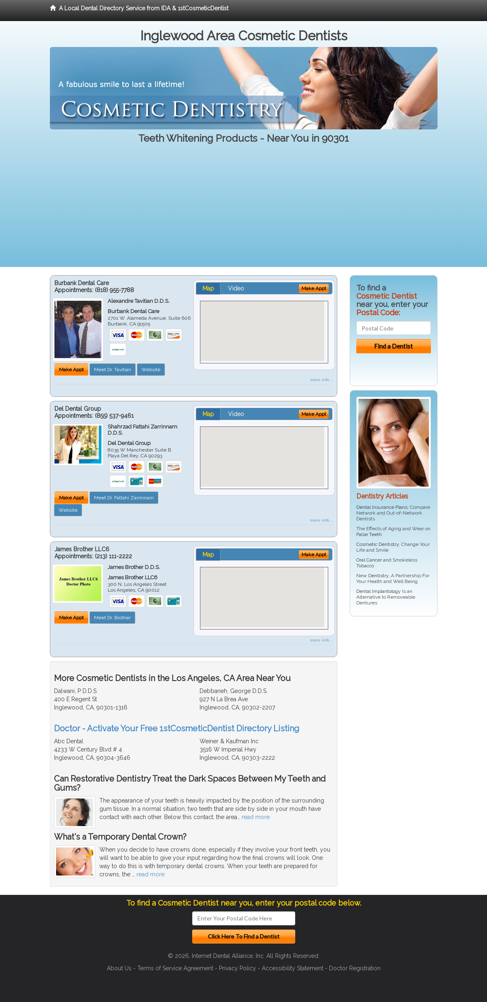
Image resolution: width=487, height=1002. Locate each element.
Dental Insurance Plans (381, 507)
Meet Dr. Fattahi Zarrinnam (124, 498)
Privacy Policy (237, 968)
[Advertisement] (243, 209)
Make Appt (71, 369)
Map (208, 288)
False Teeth (369, 534)
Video (236, 288)
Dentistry (378, 575)
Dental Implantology (378, 591)
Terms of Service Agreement (175, 968)
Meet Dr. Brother (112, 617)
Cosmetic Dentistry (377, 544)
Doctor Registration (355, 968)
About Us (119, 968)
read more (256, 817)
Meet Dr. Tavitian (112, 369)
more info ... (321, 379)
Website (150, 369)
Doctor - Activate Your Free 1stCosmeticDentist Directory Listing (176, 728)
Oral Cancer (369, 560)
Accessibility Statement (292, 968)
